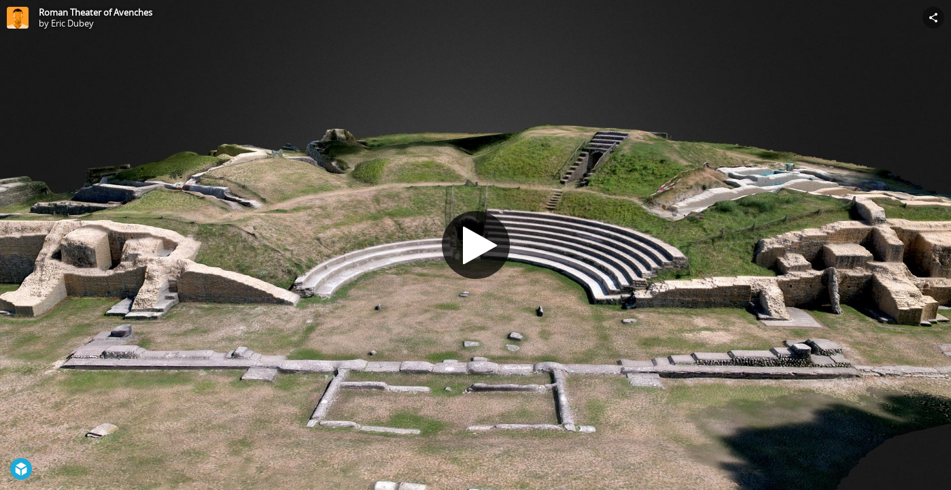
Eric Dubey (72, 23)
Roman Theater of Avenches (95, 12)
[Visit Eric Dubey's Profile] (18, 18)
